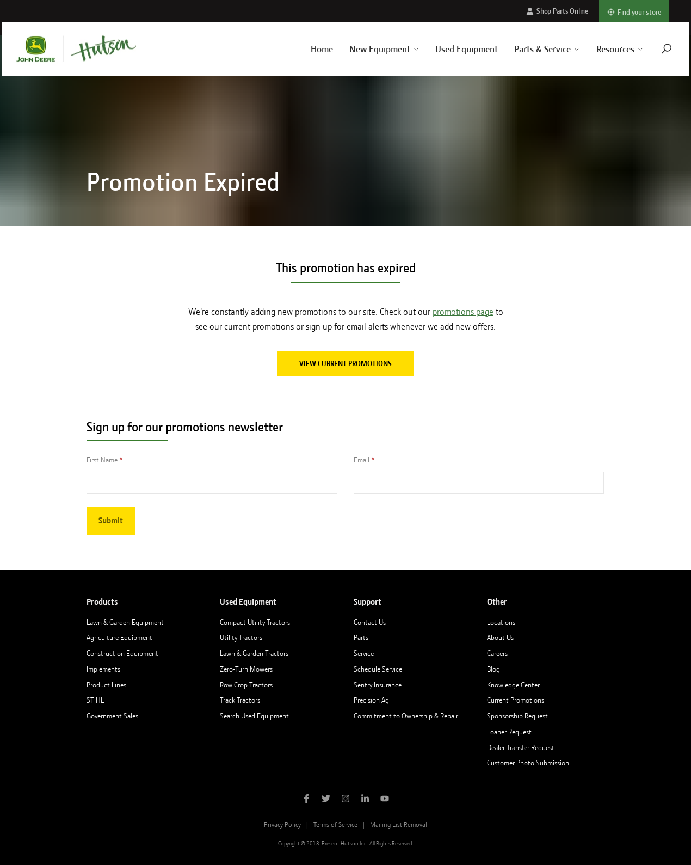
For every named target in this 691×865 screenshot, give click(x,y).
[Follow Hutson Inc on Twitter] (326, 799)
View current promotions (345, 363)
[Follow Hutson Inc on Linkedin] (365, 799)
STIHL (95, 700)
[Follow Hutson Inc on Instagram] (345, 799)
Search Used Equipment (254, 715)
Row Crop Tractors (246, 684)
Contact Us (370, 622)
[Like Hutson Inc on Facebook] (306, 799)
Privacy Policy (282, 824)
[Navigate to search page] (654, 48)
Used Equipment (455, 49)
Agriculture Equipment (119, 637)
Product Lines (106, 684)
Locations (501, 622)
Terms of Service (335, 824)
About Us (500, 637)
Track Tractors (240, 700)
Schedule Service (378, 669)
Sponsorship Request (517, 715)
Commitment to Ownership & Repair (406, 715)
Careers (497, 653)
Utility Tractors (241, 637)
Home (310, 49)
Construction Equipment (122, 653)
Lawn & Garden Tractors (254, 653)
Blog (493, 669)
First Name (102, 459)
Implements (103, 669)
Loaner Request (509, 731)
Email (361, 459)
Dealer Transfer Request (520, 747)
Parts (361, 637)
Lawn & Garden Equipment (125, 622)
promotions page (463, 312)
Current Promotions (515, 700)
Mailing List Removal (398, 824)
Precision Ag (371, 700)
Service (364, 653)
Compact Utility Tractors (255, 622)
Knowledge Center (513, 684)
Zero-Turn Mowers (246, 669)
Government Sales (112, 715)
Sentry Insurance (378, 684)
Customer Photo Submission (528, 762)
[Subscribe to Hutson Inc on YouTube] (384, 799)
